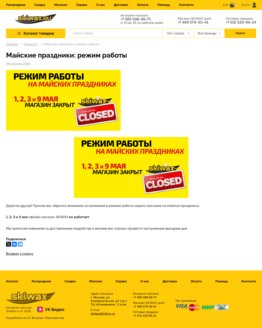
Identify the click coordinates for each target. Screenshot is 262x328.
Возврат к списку (20, 254)
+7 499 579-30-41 (193, 22)
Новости (31, 44)
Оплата (142, 5)
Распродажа (15, 5)
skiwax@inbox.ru (103, 313)
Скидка (39, 5)
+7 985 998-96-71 (135, 19)
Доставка (121, 5)
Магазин (60, 5)
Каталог (12, 281)
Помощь (163, 5)
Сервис (81, 5)
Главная (12, 44)
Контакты (186, 5)
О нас (100, 5)
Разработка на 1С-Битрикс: (35, 317)
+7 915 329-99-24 (241, 22)
